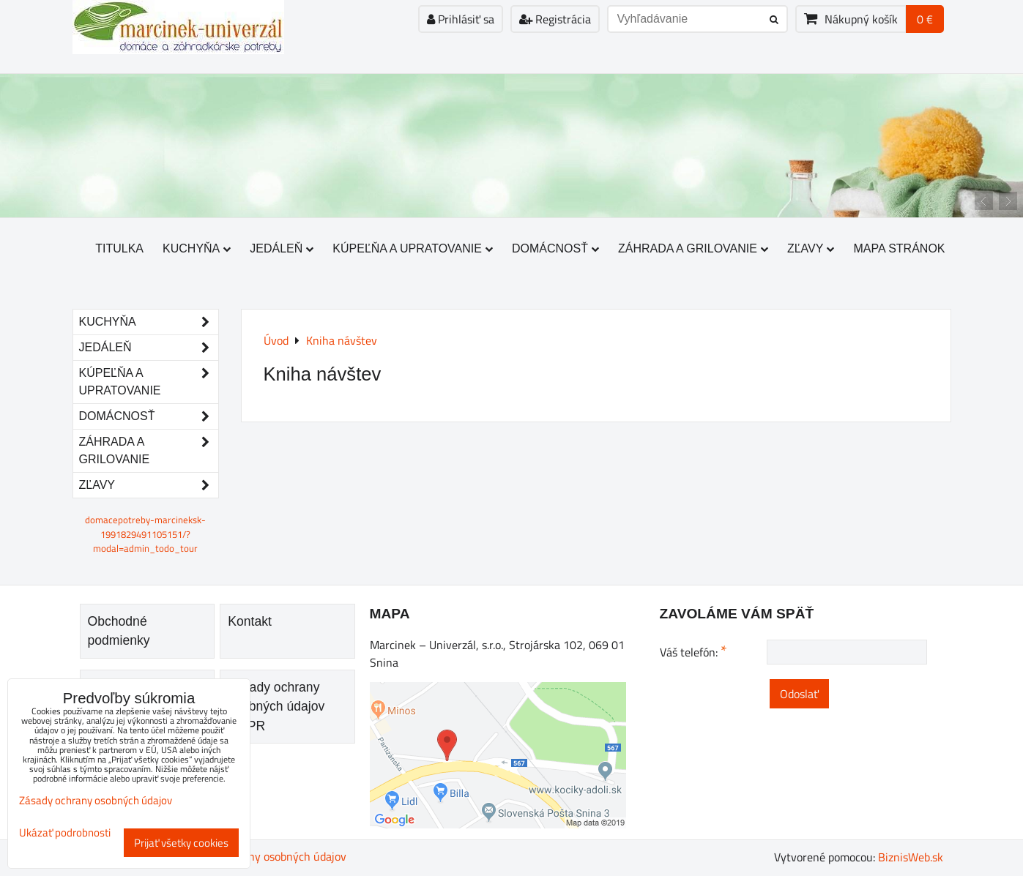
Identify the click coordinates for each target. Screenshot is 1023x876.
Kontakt (250, 621)
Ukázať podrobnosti (65, 833)
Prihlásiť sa (460, 19)
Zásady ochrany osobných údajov (264, 856)
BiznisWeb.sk (910, 857)
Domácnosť (555, 248)
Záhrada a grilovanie (693, 248)
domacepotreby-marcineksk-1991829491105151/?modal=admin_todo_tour (145, 533)
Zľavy (811, 248)
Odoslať (799, 694)
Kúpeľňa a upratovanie (412, 248)
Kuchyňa (197, 248)
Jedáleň (281, 248)
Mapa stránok (899, 248)
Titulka (119, 248)
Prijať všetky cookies (181, 842)
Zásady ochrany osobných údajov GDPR (276, 706)
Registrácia (555, 19)
